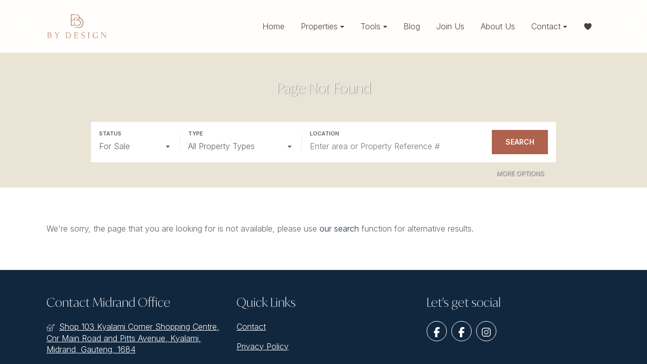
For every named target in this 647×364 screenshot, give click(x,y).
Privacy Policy (263, 346)
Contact (549, 26)
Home (273, 26)
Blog (411, 26)
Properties (322, 26)
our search (339, 228)
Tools (373, 26)
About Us (498, 26)
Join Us (450, 26)
